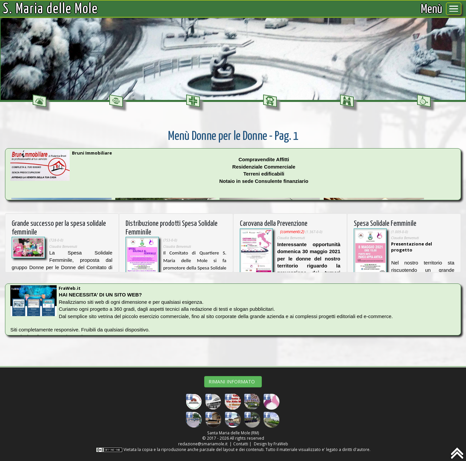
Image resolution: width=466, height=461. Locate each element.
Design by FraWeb (271, 443)
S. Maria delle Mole (50, 9)
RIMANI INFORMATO (233, 381)
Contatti (240, 443)
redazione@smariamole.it (203, 443)
